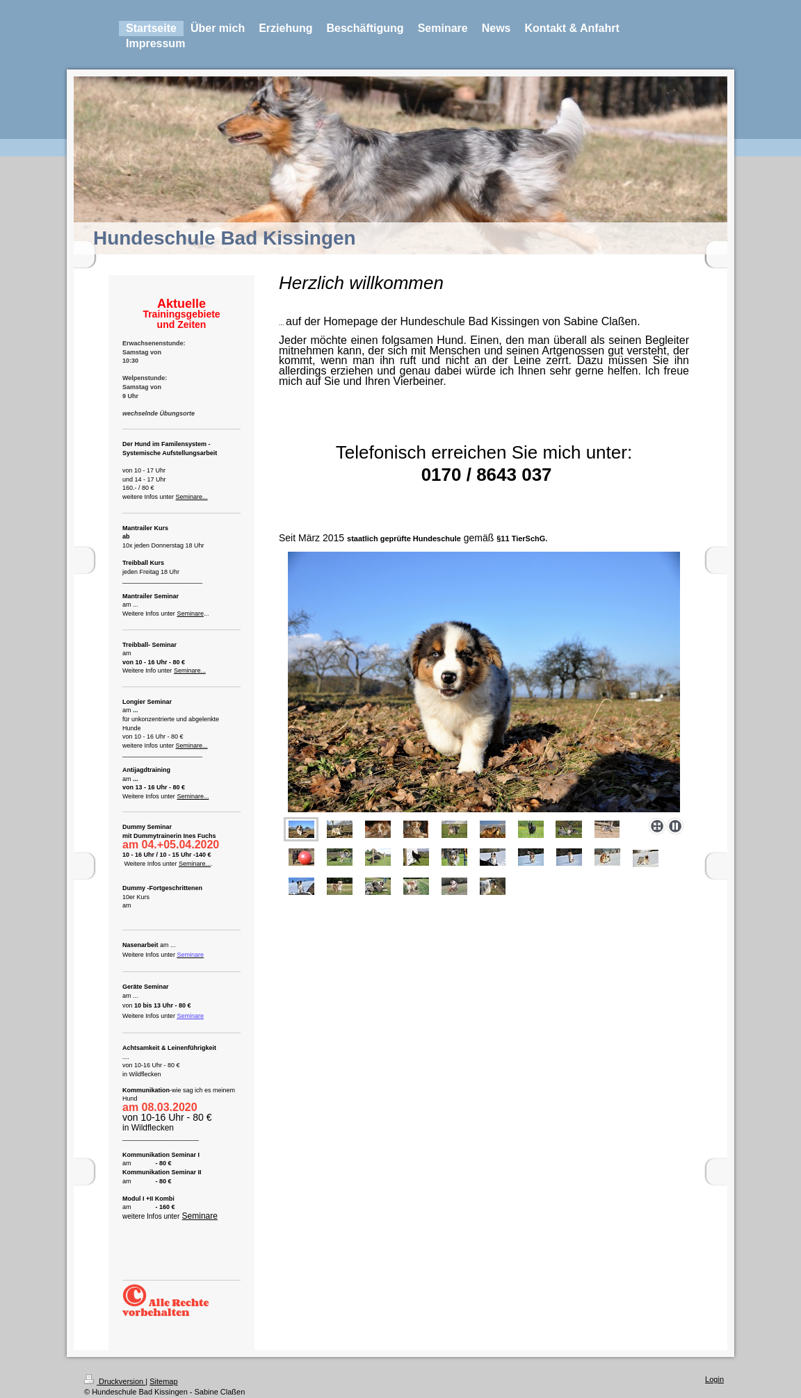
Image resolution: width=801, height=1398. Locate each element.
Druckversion (114, 1381)
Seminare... (192, 496)
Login (714, 1379)
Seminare (190, 613)
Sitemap (163, 1381)
